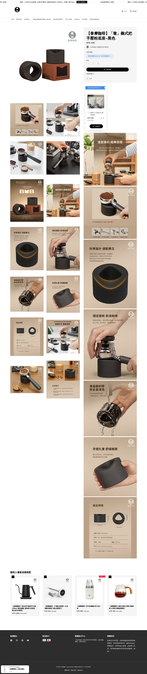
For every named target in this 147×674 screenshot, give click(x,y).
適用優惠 (89, 52)
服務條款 (67, 670)
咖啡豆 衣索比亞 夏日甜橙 (95, 113)
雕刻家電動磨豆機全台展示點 (42, 19)
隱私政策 (73, 670)
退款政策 (80, 670)
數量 (87, 60)
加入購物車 (107, 69)
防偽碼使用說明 (58, 19)
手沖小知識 (68, 19)
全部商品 (27, 19)
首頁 (12, 19)
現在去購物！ (83, 2)
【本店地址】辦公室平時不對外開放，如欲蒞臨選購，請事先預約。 (89, 640)
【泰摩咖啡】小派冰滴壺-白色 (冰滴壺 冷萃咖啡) (17, 669)
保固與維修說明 (94, 19)
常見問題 (84, 19)
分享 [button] (89, 78)
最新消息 (19, 19)
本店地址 (77, 19)
